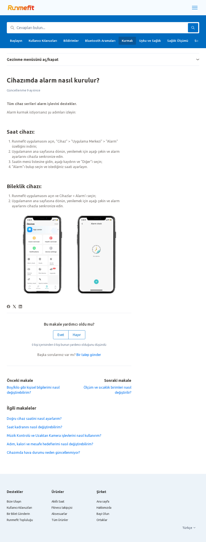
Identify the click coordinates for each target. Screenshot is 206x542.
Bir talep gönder (88, 355)
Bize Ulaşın (14, 501)
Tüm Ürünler (60, 520)
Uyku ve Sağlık (150, 40)
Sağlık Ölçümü (177, 40)
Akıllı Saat (58, 501)
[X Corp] (14, 307)
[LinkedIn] (20, 307)
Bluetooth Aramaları (100, 40)
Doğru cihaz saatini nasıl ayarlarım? (34, 418)
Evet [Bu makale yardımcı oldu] (60, 335)
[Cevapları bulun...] (103, 27)
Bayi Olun (103, 513)
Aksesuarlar (59, 513)
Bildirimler (71, 40)
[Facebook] (8, 307)
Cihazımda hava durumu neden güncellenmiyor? (43, 452)
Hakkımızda (104, 507)
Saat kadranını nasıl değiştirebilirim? (34, 427)
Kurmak (127, 40)
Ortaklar (102, 520)
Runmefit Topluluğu (20, 520)
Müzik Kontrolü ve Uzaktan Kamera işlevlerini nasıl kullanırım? (54, 435)
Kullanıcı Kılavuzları (43, 40)
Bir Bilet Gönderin (18, 513)
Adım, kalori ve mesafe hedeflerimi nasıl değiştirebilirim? (50, 444)
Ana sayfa (103, 501)
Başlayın (16, 40)
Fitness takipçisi (62, 507)
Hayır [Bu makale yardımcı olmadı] (77, 335)
